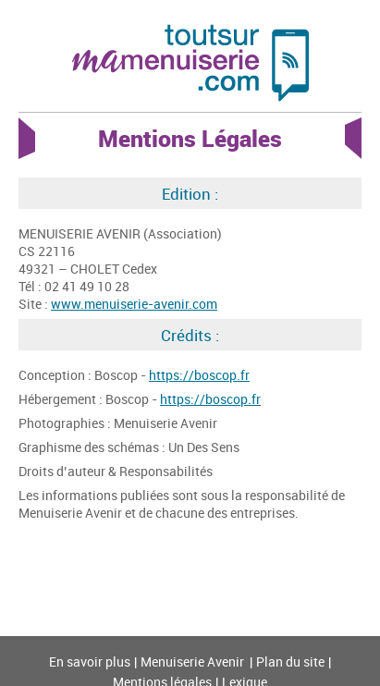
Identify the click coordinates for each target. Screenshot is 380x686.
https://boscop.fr (199, 375)
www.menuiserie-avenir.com (134, 303)
